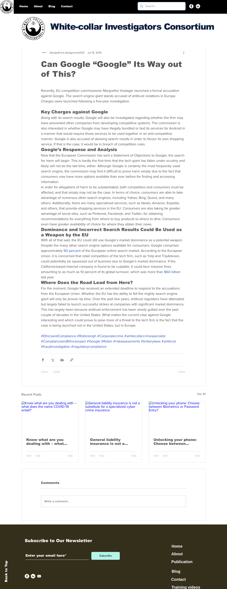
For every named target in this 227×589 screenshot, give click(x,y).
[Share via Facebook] (43, 360)
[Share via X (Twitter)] (52, 360)
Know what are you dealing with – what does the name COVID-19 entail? (48, 442)
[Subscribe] (105, 556)
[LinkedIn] (198, 6)
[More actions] (183, 52)
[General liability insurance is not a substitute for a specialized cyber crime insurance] (113, 417)
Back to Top (6, 571)
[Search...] (161, 6)
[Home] (177, 546)
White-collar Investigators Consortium (132, 26)
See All (201, 393)
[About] (177, 554)
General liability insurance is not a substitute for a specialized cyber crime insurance (113, 442)
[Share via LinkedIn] (62, 360)
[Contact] (179, 580)
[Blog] (176, 571)
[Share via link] (72, 360)
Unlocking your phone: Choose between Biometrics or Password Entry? (176, 442)
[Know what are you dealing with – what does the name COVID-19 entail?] (50, 417)
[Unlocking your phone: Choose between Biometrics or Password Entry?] (177, 417)
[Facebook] (191, 6)
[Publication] (182, 562)
